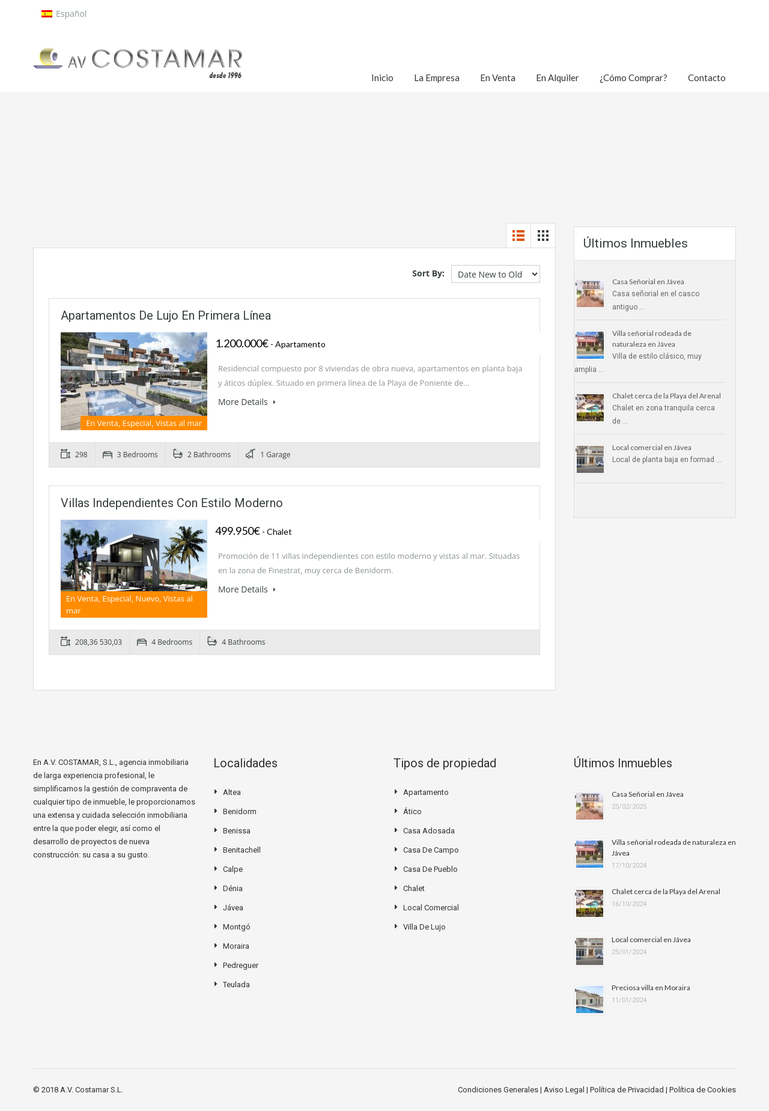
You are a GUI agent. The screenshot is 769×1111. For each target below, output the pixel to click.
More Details (247, 401)
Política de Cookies (702, 1089)
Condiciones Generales (499, 1089)
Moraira (236, 946)
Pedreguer (240, 965)
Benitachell (242, 849)
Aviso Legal (565, 1089)
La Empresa (437, 77)
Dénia (233, 888)
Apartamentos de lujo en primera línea (166, 315)
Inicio (382, 77)
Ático (412, 811)
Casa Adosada (429, 830)
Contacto (707, 77)
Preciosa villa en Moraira (651, 987)
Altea (232, 792)
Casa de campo (431, 849)
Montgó (237, 926)
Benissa (237, 830)
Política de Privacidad (628, 1089)
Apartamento (426, 792)
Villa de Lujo (424, 926)
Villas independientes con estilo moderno (172, 503)
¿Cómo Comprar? (633, 77)
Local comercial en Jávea (651, 447)
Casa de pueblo (430, 869)
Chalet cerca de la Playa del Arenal (666, 395)
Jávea (233, 907)
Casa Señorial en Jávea (648, 281)
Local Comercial (431, 907)
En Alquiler (557, 77)
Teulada (236, 984)
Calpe (233, 869)
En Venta (497, 77)
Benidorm (240, 811)
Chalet (414, 888)
